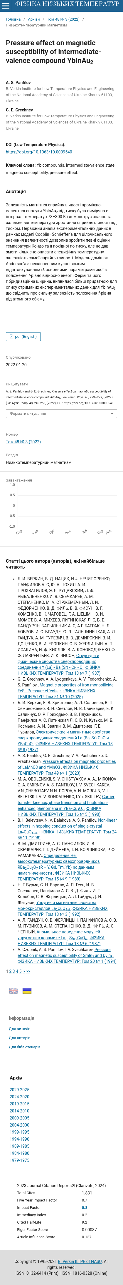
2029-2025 (19, 1089)
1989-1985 (19, 1146)
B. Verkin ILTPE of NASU (80, 1261)
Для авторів (20, 1038)
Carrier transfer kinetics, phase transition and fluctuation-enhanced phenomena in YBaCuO (66, 802)
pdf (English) (25, 336)
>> (28, 971)
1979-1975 (19, 1160)
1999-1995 (19, 1132)
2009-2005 (19, 1118)
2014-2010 (19, 1111)
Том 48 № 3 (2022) (63, 19)
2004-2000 (19, 1125)
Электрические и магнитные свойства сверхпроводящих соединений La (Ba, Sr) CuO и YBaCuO (64, 738)
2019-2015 (19, 1104)
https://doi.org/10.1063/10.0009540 (39, 152)
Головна (13, 19)
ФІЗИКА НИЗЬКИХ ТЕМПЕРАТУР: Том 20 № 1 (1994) (67, 961)
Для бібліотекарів (25, 1047)
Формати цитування (28, 413)
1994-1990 (19, 1139)
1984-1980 (19, 1153)
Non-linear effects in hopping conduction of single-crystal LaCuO (67, 826)
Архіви (34, 19)
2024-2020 (19, 1096)
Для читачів (19, 1029)
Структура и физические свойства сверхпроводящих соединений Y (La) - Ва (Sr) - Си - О (58, 661)
